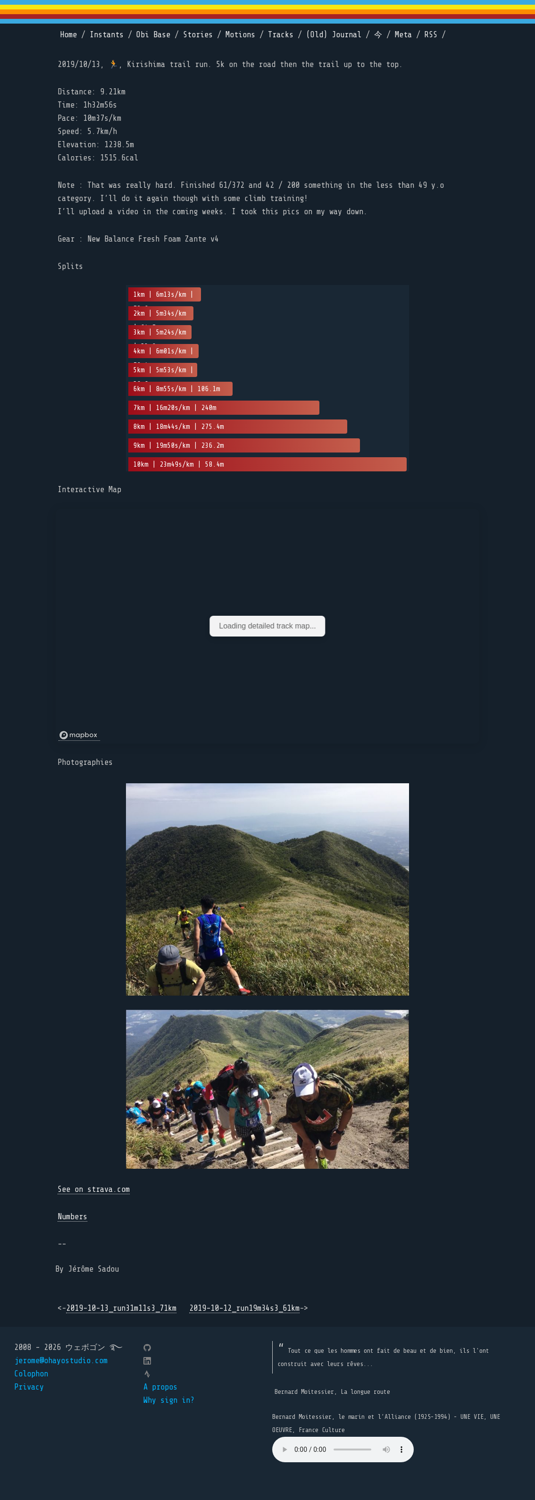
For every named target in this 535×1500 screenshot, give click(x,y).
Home (68, 34)
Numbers (72, 1216)
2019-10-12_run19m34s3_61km (244, 1308)
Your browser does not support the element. (343, 1449)
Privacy (29, 1387)
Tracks (280, 34)
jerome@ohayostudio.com (61, 1360)
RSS (431, 34)
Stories (198, 34)
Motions (240, 34)
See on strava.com (94, 1189)
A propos (160, 1387)
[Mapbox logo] (79, 735)
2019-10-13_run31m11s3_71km (121, 1308)
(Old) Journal (333, 34)
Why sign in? (168, 1400)
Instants (107, 34)
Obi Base (153, 34)
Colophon (31, 1373)
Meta (403, 34)
